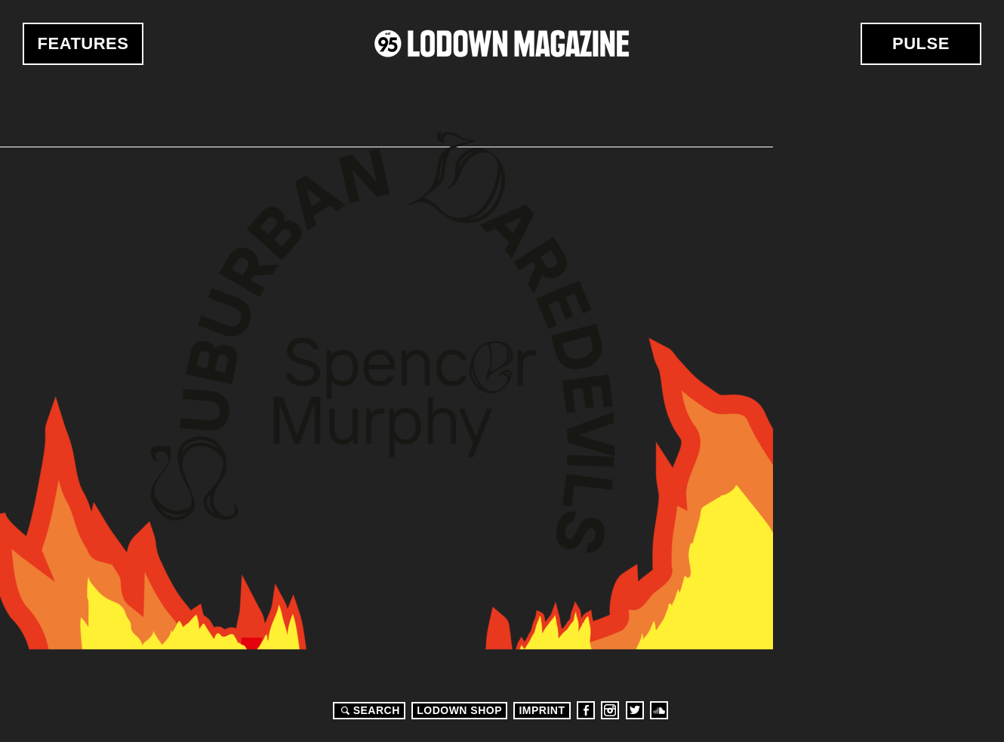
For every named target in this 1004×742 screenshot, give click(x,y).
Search (368, 710)
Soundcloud (659, 710)
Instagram (610, 710)
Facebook (586, 710)
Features (83, 43)
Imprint (542, 710)
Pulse (921, 43)
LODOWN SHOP (459, 710)
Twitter (635, 710)
